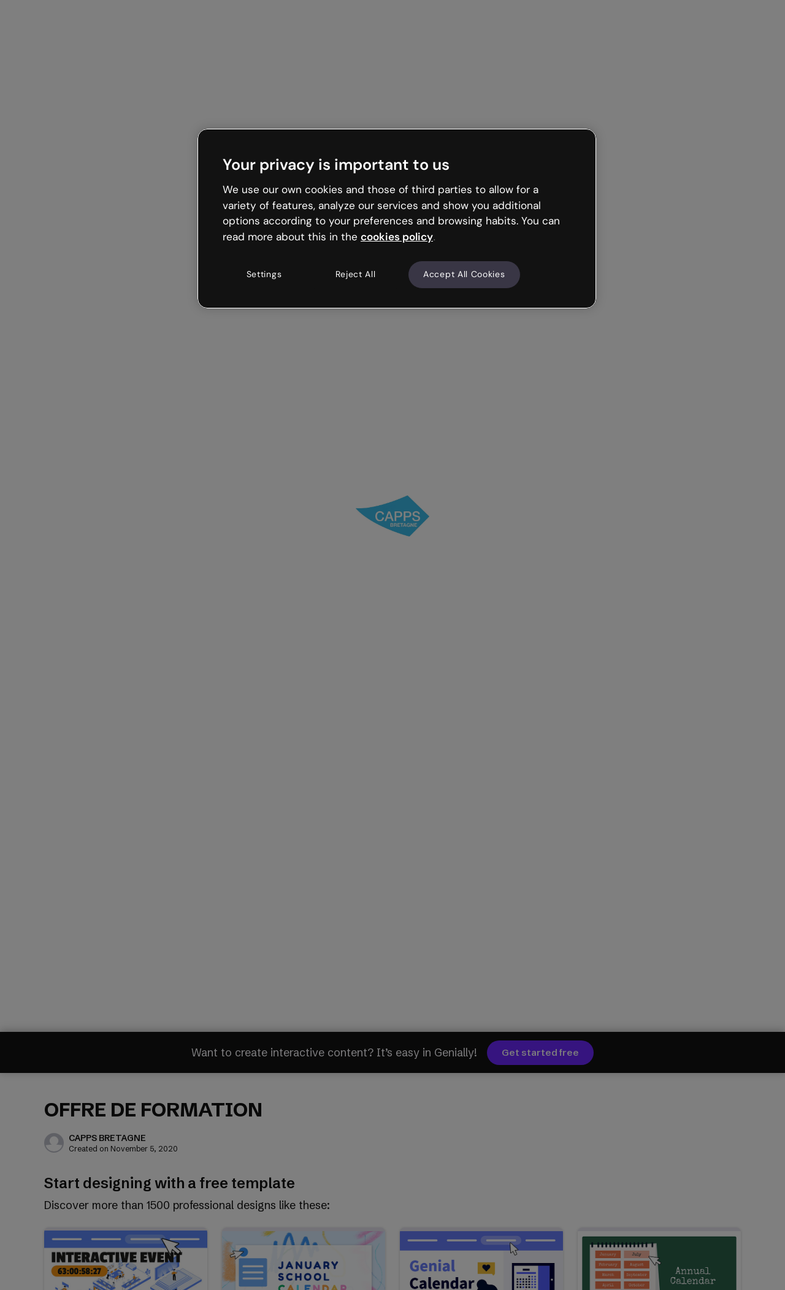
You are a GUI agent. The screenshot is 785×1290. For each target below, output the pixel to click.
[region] (396, 218)
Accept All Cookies (464, 274)
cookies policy (397, 236)
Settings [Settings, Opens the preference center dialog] (264, 274)
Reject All (355, 274)
